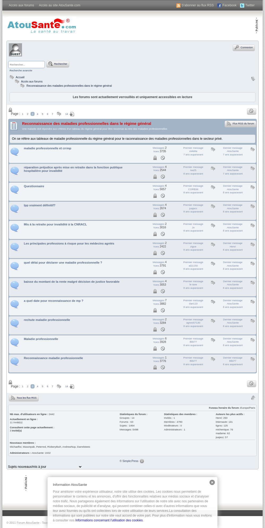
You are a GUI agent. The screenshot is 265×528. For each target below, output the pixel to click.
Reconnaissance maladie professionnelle (53, 358)
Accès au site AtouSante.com (59, 5)
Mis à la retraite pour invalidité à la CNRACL (55, 224)
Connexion (244, 47)
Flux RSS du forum (240, 123)
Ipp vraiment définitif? (39, 205)
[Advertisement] (193, 25)
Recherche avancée (21, 70)
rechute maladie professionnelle (47, 319)
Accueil (16, 77)
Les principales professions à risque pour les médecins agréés (69, 243)
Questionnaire (34, 186)
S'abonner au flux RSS (198, 5)
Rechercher (57, 64)
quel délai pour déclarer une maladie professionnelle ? (63, 262)
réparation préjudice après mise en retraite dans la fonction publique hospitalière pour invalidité (73, 169)
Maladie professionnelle (41, 339)
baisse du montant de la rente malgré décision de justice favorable (71, 281)
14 (66, 113)
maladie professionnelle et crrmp (47, 148)
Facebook (230, 5)
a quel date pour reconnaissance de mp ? (53, 300)
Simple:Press (130, 461)
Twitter (250, 5)
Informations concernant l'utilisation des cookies (109, 520)
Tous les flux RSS (24, 397)
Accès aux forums (21, 5)
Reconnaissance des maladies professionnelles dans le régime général (69, 85)
